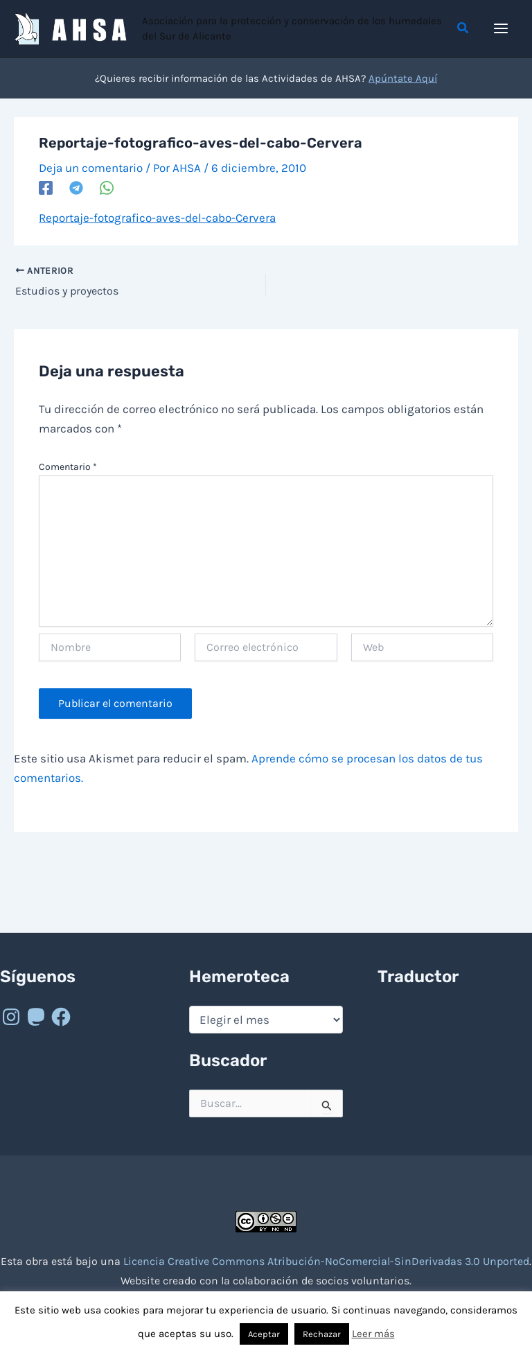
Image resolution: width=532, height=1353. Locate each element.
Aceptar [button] (264, 1334)
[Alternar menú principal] (501, 28)
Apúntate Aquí (403, 78)
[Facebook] (46, 187)
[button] (463, 28)
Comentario (68, 467)
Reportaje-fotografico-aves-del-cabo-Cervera (157, 218)
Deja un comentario (91, 168)
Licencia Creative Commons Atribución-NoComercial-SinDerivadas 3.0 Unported (326, 1261)
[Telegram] (76, 187)
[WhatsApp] (107, 187)
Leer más (373, 1333)
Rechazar (322, 1334)
